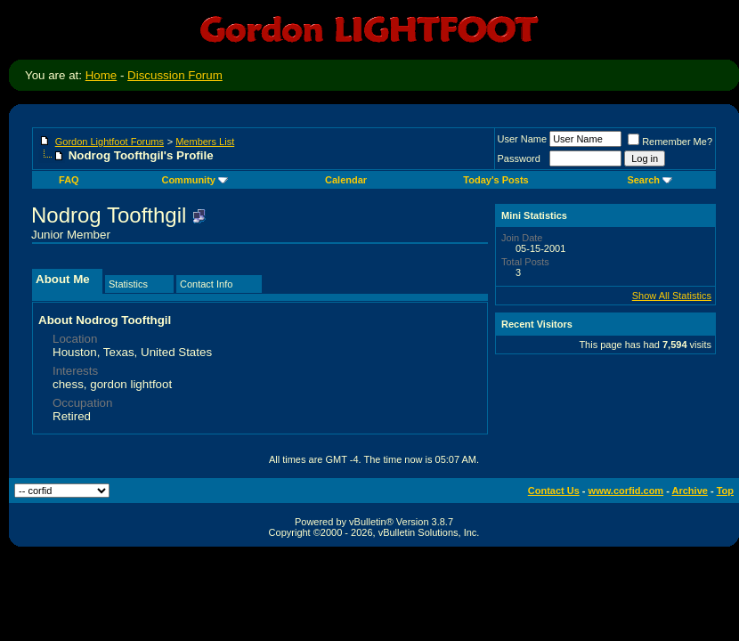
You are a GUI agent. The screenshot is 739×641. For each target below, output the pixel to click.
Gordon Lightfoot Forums (109, 141)
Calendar (346, 179)
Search (649, 179)
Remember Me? (670, 141)
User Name (523, 139)
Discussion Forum (175, 75)
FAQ (69, 179)
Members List (204, 141)
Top (725, 490)
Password (519, 158)
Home (101, 75)
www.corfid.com (626, 490)
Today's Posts (495, 179)
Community (194, 179)
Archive (690, 490)
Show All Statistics (671, 295)
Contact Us (554, 490)
